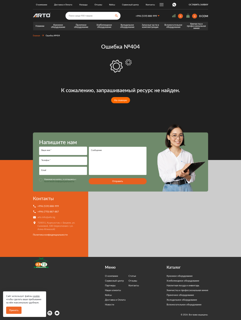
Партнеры (96, 285)
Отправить (117, 181)
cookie (36, 296)
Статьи (118, 275)
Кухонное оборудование (58, 26)
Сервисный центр (130, 4)
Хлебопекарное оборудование (104, 26)
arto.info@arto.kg (46, 217)
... (162, 5)
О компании (41, 4)
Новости (95, 304)
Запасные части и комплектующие (150, 26)
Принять (13, 310)
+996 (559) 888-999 (146, 15)
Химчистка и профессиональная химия (196, 26)
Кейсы (112, 4)
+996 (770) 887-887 (48, 211)
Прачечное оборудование (81, 26)
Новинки (40, 26)
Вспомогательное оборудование (173, 26)
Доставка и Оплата (63, 4)
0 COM (203, 16)
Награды (83, 4)
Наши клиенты (99, 290)
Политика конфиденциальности (50, 234)
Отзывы (98, 4)
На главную (120, 100)
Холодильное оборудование (127, 26)
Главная (36, 35)
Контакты (150, 4)
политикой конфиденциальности (59, 181)
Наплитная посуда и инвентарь (183, 285)
